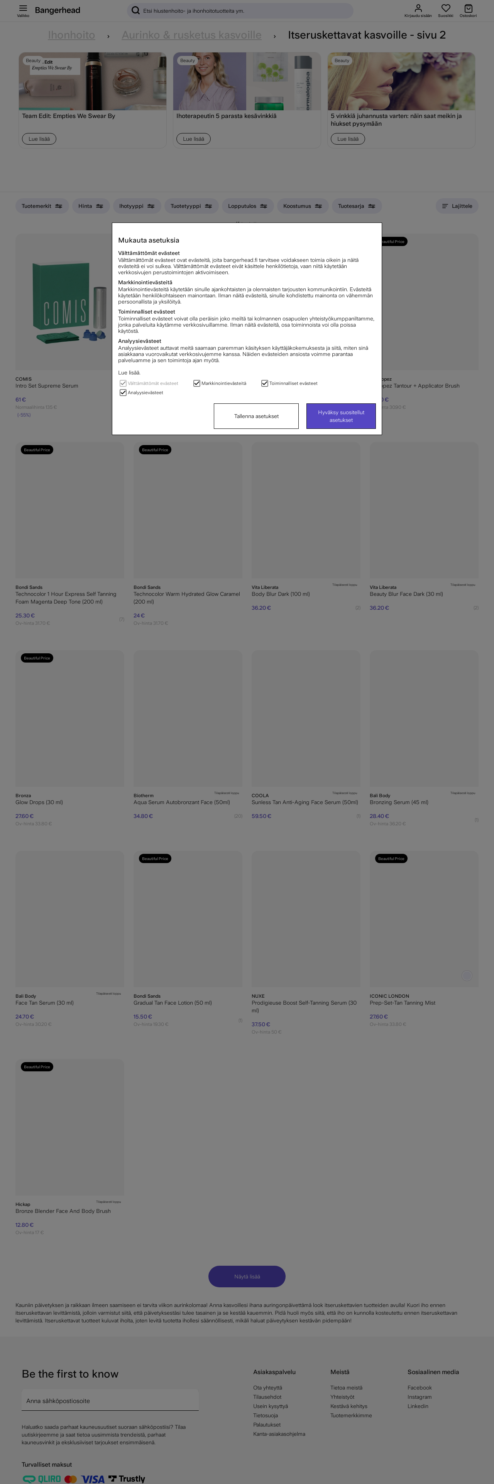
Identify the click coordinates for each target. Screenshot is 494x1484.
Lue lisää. (129, 372)
